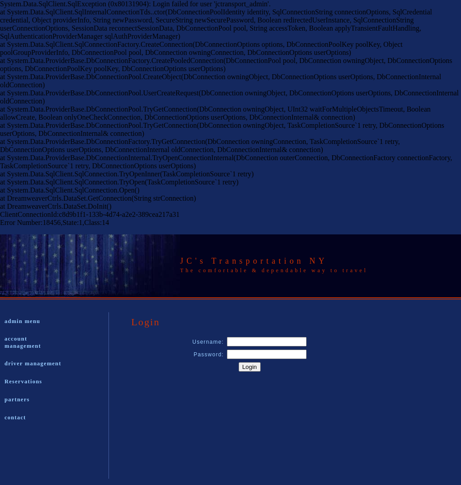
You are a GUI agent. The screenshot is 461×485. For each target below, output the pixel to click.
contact (15, 417)
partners (17, 399)
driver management (33, 363)
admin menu (23, 321)
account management (23, 342)
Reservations (23, 381)
